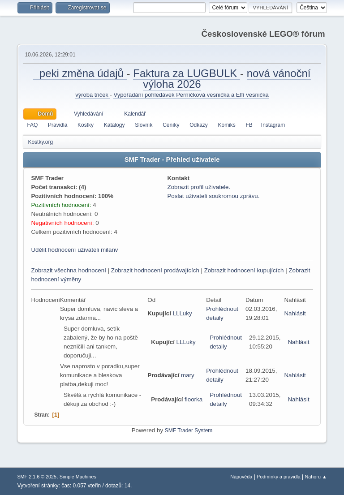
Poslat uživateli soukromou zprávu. (213, 196)
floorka (193, 399)
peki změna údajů (79, 73)
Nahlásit (294, 313)
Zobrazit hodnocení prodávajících (155, 270)
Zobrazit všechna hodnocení (68, 270)
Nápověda (241, 476)
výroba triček (92, 94)
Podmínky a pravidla (279, 476)
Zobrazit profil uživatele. (198, 187)
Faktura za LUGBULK (186, 73)
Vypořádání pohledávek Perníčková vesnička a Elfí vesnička (190, 94)
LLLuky (182, 313)
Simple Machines (78, 476)
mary (187, 375)
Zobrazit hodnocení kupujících (244, 270)
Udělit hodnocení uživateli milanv (74, 249)
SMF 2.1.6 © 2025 (36, 476)
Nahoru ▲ (316, 476)
